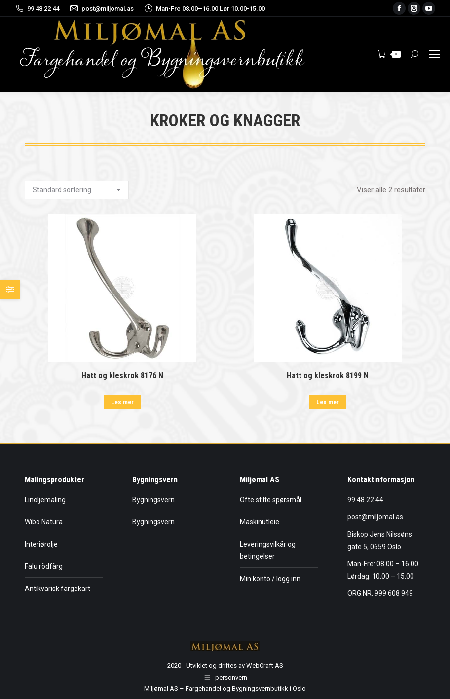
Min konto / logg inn (270, 579)
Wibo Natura (44, 522)
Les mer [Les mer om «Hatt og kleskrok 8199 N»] (327, 401)
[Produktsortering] (77, 190)
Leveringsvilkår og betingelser (268, 550)
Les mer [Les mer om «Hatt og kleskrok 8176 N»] (122, 401)
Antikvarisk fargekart (57, 588)
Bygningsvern (153, 500)
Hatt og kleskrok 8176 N (122, 375)
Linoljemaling (45, 500)
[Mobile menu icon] (434, 54)
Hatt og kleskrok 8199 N (328, 375)
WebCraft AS (264, 665)
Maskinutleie (259, 522)
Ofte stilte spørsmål (270, 500)
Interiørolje (41, 544)
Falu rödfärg (44, 566)
